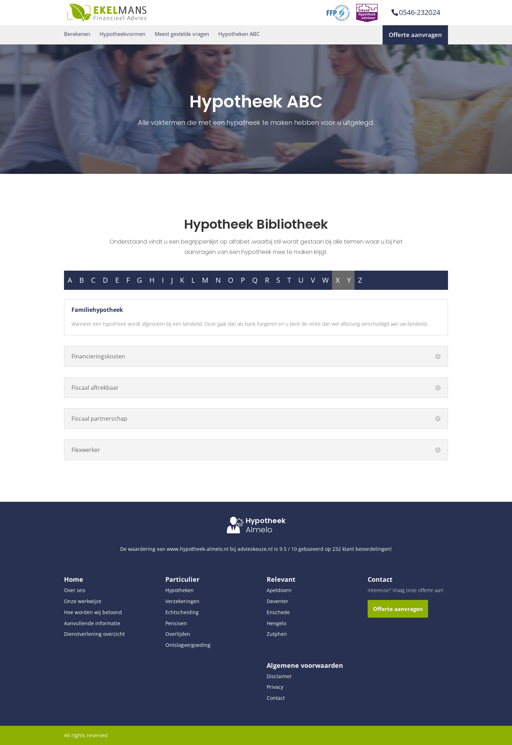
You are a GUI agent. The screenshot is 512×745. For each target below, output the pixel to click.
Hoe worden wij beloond (93, 612)
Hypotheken (179, 590)
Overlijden (177, 633)
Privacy (275, 686)
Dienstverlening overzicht (94, 633)
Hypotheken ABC (239, 34)
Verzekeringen (182, 601)
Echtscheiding (182, 612)
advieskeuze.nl (255, 549)
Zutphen (277, 633)
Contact (276, 698)
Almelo (259, 529)
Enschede (278, 612)
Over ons (74, 590)
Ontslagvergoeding (187, 645)
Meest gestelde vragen (182, 34)
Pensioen (176, 623)
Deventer (277, 601)
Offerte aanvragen (415, 35)
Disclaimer (279, 676)
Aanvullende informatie (92, 623)
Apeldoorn (279, 590)
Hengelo (276, 623)
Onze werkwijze (82, 601)
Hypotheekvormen (122, 34)
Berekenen (77, 34)
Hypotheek (266, 521)
